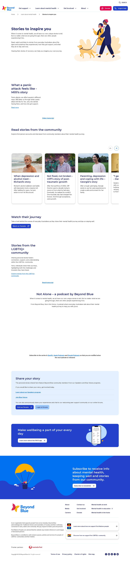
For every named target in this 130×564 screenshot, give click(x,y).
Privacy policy (67, 554)
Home (13, 14)
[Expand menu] (30, 8)
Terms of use (55, 554)
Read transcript (47, 282)
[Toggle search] (123, 2)
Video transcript (48, 118)
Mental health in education (102, 509)
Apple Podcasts (58, 355)
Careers (68, 512)
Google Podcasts (74, 355)
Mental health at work (99, 505)
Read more (15, 107)
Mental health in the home (101, 512)
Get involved (81, 509)
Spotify (50, 355)
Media (67, 509)
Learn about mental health (28, 14)
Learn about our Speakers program (28, 392)
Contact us (81, 505)
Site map (91, 554)
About (67, 505)
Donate (79, 512)
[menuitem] (25, 8)
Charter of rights (80, 554)
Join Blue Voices (21, 397)
